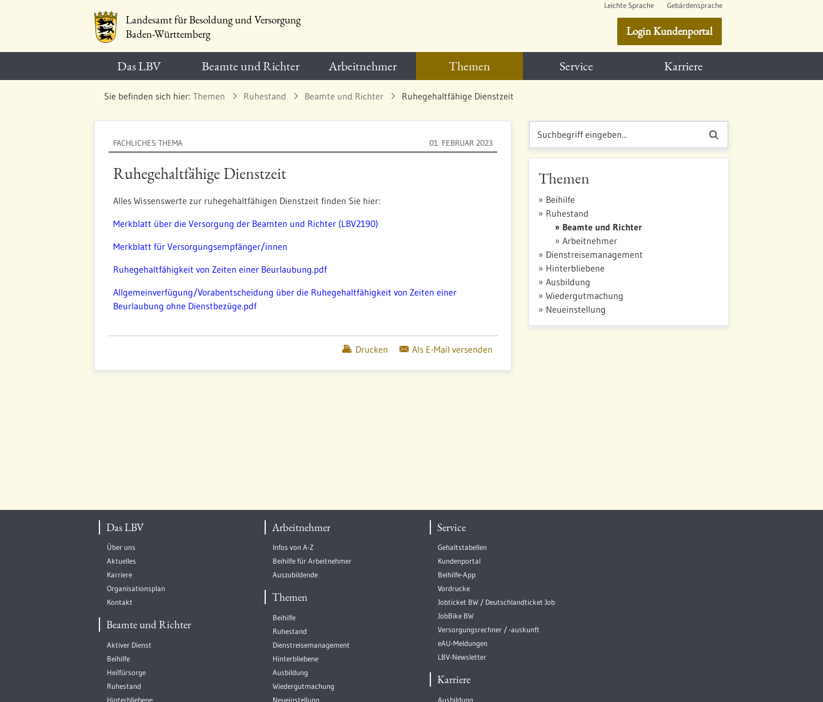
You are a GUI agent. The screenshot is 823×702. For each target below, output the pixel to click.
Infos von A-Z (293, 547)
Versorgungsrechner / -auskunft (489, 629)
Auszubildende (295, 575)
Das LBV (125, 527)
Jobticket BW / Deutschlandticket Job (496, 602)
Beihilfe (560, 199)
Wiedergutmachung (585, 295)
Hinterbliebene (575, 268)
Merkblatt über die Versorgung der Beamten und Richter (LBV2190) (245, 223)
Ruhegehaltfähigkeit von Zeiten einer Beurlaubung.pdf (220, 269)
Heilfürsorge (126, 672)
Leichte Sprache (629, 5)
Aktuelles (121, 561)
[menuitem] (139, 66)
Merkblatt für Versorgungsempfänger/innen (200, 246)
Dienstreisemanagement (594, 254)
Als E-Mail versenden (446, 349)
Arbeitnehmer (589, 240)
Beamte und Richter (602, 227)
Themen (289, 597)
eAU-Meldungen (463, 643)
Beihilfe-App (457, 575)
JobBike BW (456, 616)
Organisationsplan (136, 588)
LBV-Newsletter (462, 657)
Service (451, 527)
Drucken (364, 349)
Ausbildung (568, 282)
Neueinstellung (576, 309)
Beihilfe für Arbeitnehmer (312, 561)
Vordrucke (454, 588)
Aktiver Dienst (129, 645)
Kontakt (120, 602)
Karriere (119, 575)
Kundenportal (459, 561)
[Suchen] (614, 134)
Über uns (121, 547)
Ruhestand (567, 213)
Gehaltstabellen (462, 547)
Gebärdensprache (694, 5)
